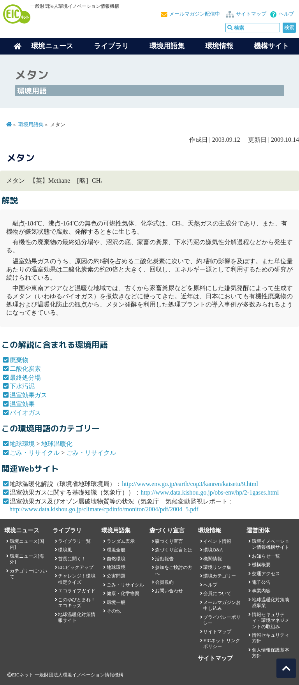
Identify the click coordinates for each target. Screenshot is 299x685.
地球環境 (22, 443)
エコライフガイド (76, 590)
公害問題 (116, 576)
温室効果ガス (28, 395)
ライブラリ (111, 46)
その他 (114, 611)
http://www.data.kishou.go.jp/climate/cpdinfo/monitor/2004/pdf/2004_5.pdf (104, 509)
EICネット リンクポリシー (221, 643)
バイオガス (25, 412)
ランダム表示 (121, 541)
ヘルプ (286, 14)
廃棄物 (19, 360)
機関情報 (212, 559)
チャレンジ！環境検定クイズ (76, 579)
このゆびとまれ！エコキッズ (76, 602)
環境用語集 (167, 46)
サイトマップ (251, 14)
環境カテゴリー (219, 576)
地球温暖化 (56, 443)
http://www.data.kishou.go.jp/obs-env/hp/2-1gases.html (210, 492)
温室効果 (22, 404)
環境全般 (116, 550)
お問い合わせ (169, 590)
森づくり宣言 (169, 541)
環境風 (65, 550)
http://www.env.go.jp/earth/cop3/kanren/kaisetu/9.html (190, 484)
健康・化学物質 (123, 593)
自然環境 (116, 559)
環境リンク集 (217, 567)
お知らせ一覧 (266, 556)
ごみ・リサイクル (35, 452)
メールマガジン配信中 (194, 14)
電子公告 (261, 582)
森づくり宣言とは (173, 550)
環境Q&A (213, 550)
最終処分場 (25, 377)
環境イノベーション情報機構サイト (270, 544)
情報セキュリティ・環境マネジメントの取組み (270, 620)
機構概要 (261, 564)
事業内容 (261, 590)
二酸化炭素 (25, 368)
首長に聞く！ (72, 559)
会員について (217, 593)
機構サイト (271, 46)
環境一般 (116, 602)
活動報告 (164, 559)
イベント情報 (217, 541)
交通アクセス (266, 573)
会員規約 (164, 582)
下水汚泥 (22, 386)
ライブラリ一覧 (74, 541)
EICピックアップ (75, 567)
